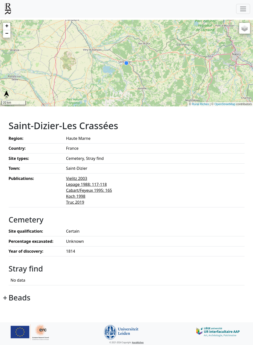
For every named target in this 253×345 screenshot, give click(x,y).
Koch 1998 (75, 196)
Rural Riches (200, 104)
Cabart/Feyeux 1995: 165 (89, 190)
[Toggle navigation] (243, 9)
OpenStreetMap (224, 104)
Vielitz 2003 (76, 178)
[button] (6, 26)
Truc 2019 (75, 202)
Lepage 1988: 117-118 (86, 184)
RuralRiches (138, 342)
